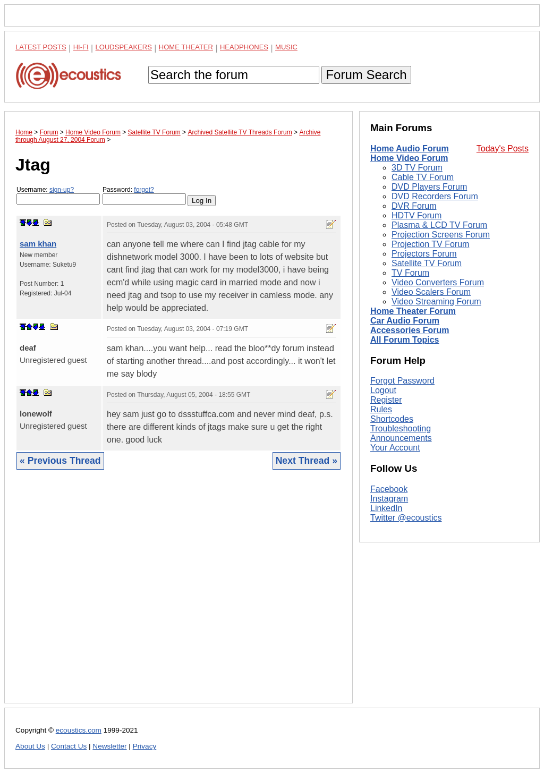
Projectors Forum (424, 253)
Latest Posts (40, 47)
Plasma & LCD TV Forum (439, 225)
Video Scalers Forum (431, 291)
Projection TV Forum (430, 244)
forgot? (144, 189)
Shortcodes (391, 418)
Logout (383, 390)
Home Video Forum (409, 158)
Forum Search (366, 74)
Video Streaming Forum (436, 301)
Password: (144, 195)
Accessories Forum (409, 330)
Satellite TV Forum (427, 263)
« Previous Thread (60, 460)
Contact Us (69, 746)
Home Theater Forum (413, 311)
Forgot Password (402, 380)
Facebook (388, 489)
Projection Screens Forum (441, 234)
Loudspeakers (124, 47)
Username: (58, 195)
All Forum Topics (404, 339)
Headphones (244, 47)
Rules (381, 409)
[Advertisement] (178, 594)
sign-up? (61, 189)
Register (386, 399)
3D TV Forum (417, 167)
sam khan (38, 243)
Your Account (395, 447)
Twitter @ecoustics (406, 517)
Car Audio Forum (404, 320)
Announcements (401, 438)
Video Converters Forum (438, 282)
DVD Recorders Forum (435, 196)
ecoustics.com (78, 730)
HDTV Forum (416, 215)
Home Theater (186, 47)
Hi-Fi (81, 47)
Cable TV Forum (423, 177)
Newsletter (109, 746)
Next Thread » (306, 460)
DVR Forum (414, 205)
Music (286, 47)
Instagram (389, 498)
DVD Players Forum (429, 186)
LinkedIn (386, 508)
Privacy (145, 746)
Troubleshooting (400, 428)
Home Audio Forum (409, 148)
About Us (30, 746)
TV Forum (410, 272)
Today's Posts (503, 148)
